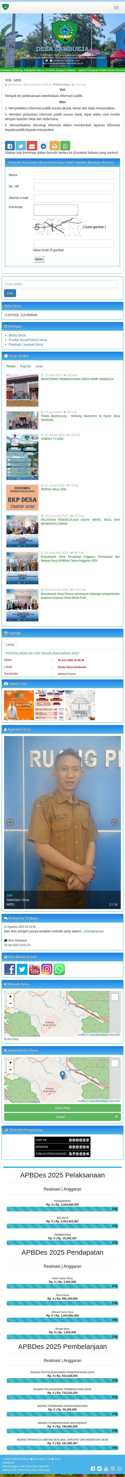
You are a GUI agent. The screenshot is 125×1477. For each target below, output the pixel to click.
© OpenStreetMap (97, 1034)
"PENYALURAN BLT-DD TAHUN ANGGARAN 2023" (42, 659)
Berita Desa (62, 84)
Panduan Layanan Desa (26, 344)
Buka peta (11, 1039)
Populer (25, 366)
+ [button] (10, 997)
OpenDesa (24, 1459)
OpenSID (114, 1034)
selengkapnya (94, 937)
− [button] (10, 1003)
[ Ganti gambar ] (94, 227)
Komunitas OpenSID (37, 1466)
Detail (87, 1117)
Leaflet (81, 1034)
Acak (39, 366)
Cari (10, 293)
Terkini (10, 366)
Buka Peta (62, 1108)
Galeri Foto (15, 684)
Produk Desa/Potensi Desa (28, 340)
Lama (10, 644)
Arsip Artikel (16, 356)
